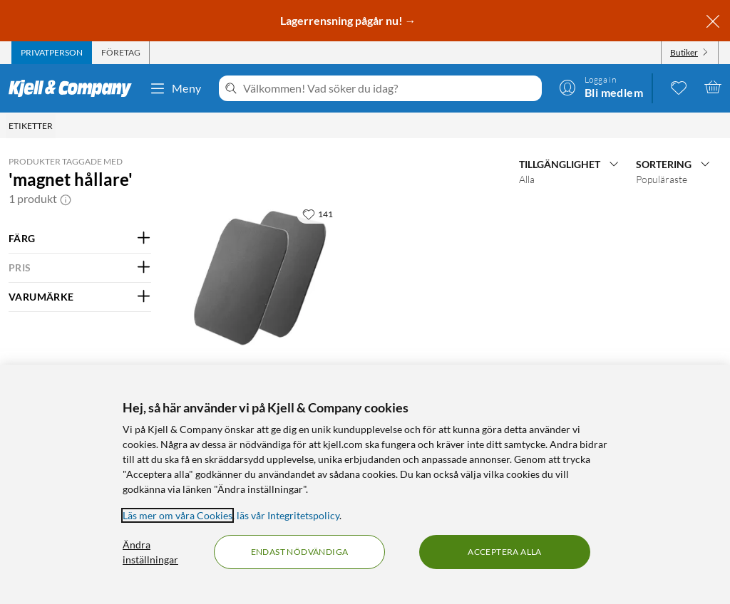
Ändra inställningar (150, 552)
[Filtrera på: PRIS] (80, 267)
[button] (65, 198)
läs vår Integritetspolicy (288, 515)
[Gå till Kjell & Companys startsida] (74, 88)
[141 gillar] (317, 213)
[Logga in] (601, 87)
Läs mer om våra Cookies (177, 515)
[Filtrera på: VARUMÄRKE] (80, 297)
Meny (175, 88)
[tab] (51, 52)
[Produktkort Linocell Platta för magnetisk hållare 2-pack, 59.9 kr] (260, 279)
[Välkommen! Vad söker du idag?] (389, 88)
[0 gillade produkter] (679, 87)
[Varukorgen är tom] (713, 87)
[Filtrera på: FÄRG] (80, 238)
